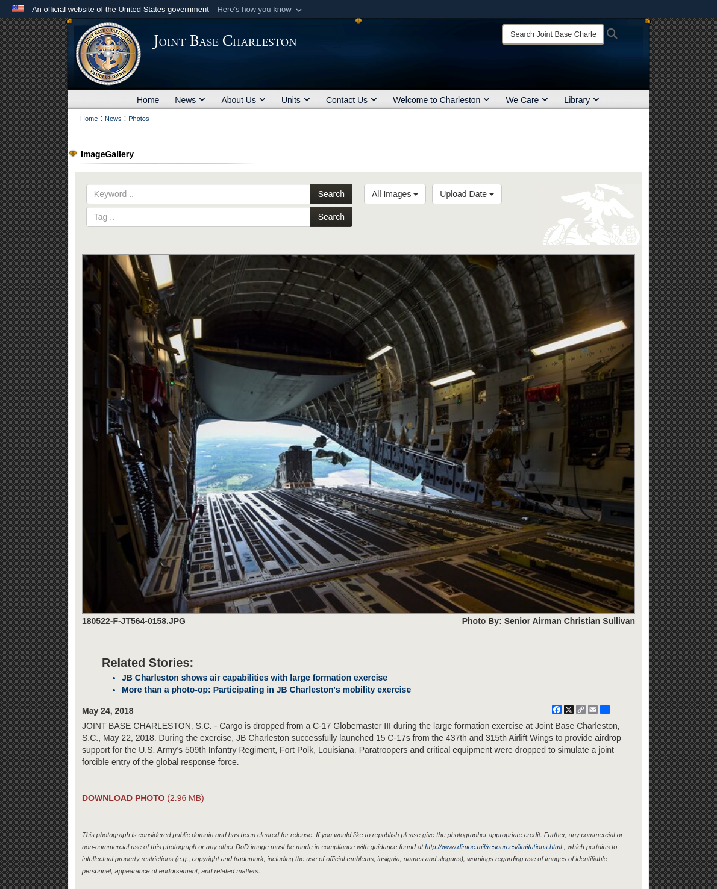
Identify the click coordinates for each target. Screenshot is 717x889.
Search (331, 194)
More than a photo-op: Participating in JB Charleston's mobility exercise (266, 689)
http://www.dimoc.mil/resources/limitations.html (493, 846)
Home (148, 100)
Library (582, 100)
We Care (527, 100)
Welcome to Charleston (441, 100)
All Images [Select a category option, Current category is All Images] (395, 194)
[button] (260, 10)
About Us (243, 100)
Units (295, 100)
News (190, 100)
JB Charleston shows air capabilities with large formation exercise (254, 677)
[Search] (553, 34)
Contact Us (351, 100)
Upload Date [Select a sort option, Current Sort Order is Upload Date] (467, 194)
